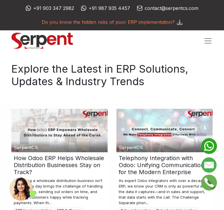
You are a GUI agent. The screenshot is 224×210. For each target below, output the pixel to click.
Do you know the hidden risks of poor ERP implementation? (112, 22)
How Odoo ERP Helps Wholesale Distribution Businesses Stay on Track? (59, 165)
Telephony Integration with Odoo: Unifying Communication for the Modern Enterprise (161, 165)
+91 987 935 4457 (109, 8)
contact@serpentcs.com (171, 8)
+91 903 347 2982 (53, 8)
